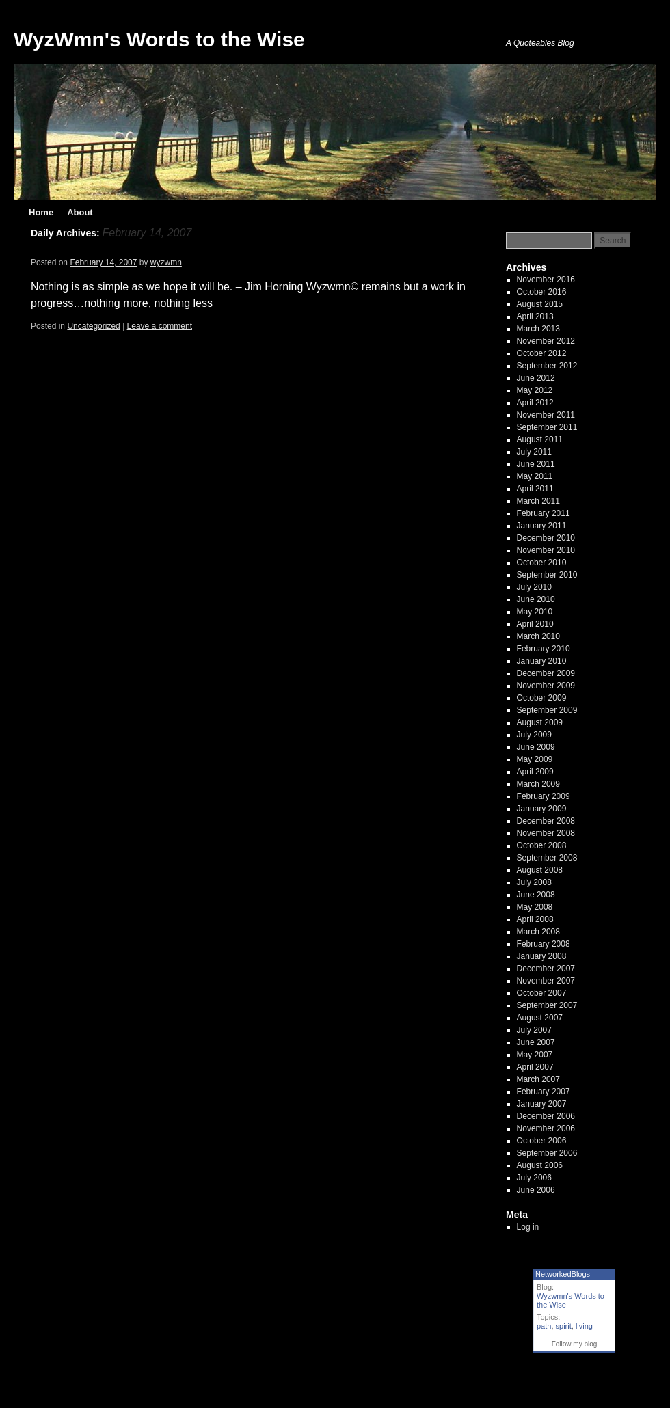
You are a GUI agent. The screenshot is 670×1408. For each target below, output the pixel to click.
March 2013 (538, 329)
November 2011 (546, 415)
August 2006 (540, 1165)
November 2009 (546, 685)
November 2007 (546, 981)
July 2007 (534, 1030)
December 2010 (546, 538)
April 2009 (535, 771)
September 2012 (547, 365)
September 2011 (547, 427)
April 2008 (535, 919)
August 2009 (540, 722)
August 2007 (540, 1018)
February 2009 (543, 796)
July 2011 (534, 452)
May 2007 (535, 1054)
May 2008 (535, 907)
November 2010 (546, 550)
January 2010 (542, 661)
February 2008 (543, 944)
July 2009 (534, 735)
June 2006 (536, 1190)
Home (41, 212)
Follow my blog (575, 1344)
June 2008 (536, 894)
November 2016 (546, 279)
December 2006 (546, 1116)
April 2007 (535, 1067)
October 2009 (542, 698)
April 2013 (535, 316)
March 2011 (538, 501)
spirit (564, 1326)
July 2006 (534, 1177)
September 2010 (547, 575)
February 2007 (543, 1091)
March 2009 (538, 784)
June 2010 (536, 599)
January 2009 (542, 808)
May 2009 (535, 759)
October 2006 (542, 1141)
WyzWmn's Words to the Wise (159, 39)
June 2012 (536, 378)
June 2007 (536, 1042)
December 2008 (546, 821)
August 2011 (540, 439)
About (80, 212)
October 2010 (542, 562)
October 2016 (542, 292)
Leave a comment (159, 326)
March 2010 (538, 636)
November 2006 (546, 1128)
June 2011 (536, 464)
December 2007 (546, 968)
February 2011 (543, 513)
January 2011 (542, 525)
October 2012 (542, 353)
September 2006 (547, 1153)
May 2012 (535, 390)
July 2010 (534, 587)
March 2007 (538, 1079)
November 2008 (546, 833)
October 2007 (542, 993)
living (584, 1326)
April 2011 (535, 488)
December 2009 (546, 673)
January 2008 (542, 956)
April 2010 (535, 624)
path (544, 1326)
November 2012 (546, 341)
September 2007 (547, 1005)
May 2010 (535, 612)
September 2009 (547, 710)
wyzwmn (166, 262)
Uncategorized (93, 326)
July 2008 (534, 882)
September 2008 (547, 858)
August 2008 (540, 870)
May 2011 (535, 476)
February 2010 (543, 648)
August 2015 (540, 304)
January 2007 (542, 1104)
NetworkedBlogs (562, 1274)
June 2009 (536, 747)
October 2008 (542, 845)
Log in (528, 1227)
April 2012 (535, 402)
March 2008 (538, 931)
